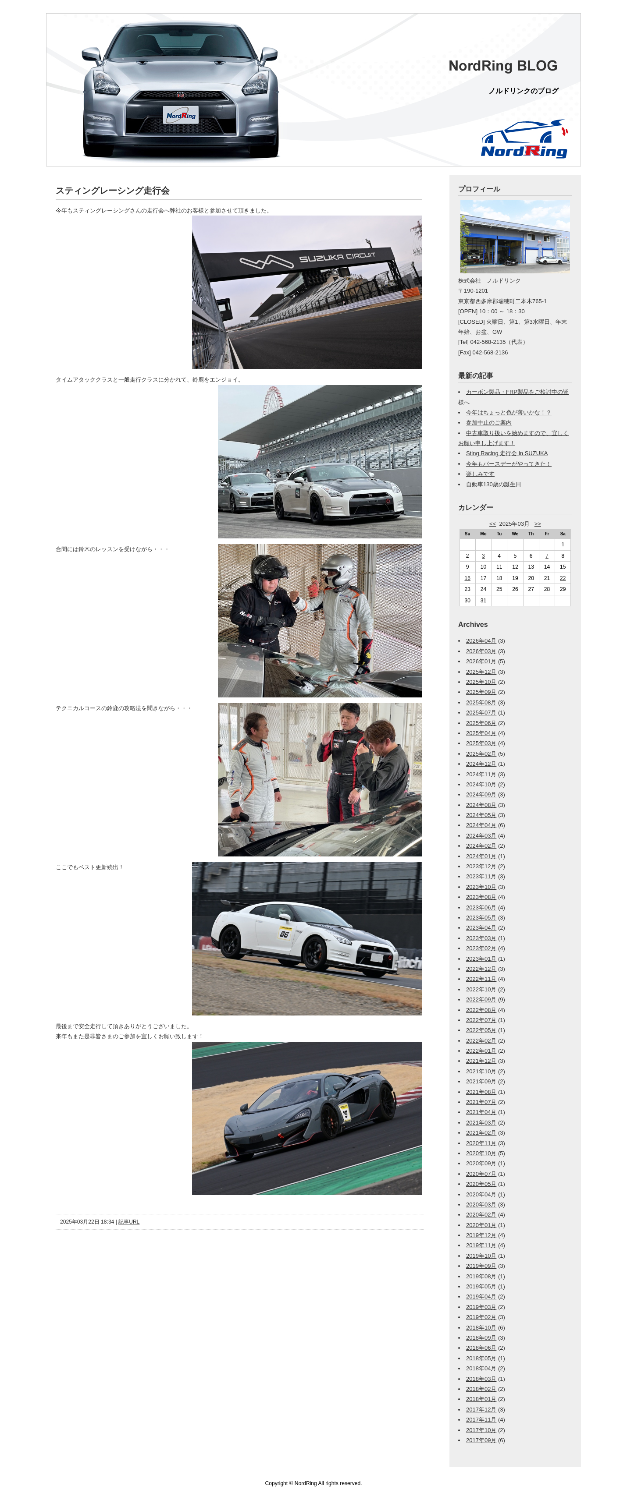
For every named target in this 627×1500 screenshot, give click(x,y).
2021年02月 (481, 1132)
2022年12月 (481, 969)
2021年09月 (481, 1081)
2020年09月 (481, 1163)
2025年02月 (481, 753)
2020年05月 (481, 1184)
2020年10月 (481, 1153)
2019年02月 (481, 1317)
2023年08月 (481, 897)
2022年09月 (481, 999)
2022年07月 (481, 1020)
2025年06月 (481, 723)
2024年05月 (481, 815)
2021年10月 (481, 1071)
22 (563, 578)
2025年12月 (481, 672)
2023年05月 (481, 917)
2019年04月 (481, 1296)
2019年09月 (481, 1266)
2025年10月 (481, 682)
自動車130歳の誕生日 (493, 484)
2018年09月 (481, 1337)
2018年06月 (481, 1347)
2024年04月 (481, 825)
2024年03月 (481, 835)
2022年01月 (481, 1050)
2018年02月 (481, 1389)
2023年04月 (481, 927)
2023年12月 (481, 866)
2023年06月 (481, 907)
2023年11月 (481, 876)
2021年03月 (481, 1122)
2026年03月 (481, 651)
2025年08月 (481, 702)
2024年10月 (481, 784)
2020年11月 (481, 1143)
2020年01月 (481, 1225)
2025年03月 (481, 743)
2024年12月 (481, 764)
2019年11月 (481, 1245)
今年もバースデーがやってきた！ (509, 463)
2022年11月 (481, 979)
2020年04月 (481, 1194)
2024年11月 (481, 774)
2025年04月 (481, 733)
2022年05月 (481, 1030)
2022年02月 (481, 1040)
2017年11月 (481, 1419)
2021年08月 (481, 1092)
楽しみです (480, 474)
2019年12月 (481, 1235)
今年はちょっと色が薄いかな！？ (509, 412)
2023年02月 (481, 948)
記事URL (128, 1222)
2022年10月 (481, 989)
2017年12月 (481, 1409)
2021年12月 (481, 1061)
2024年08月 (481, 805)
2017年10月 (481, 1430)
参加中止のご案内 (489, 422)
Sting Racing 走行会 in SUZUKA (507, 453)
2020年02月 (481, 1214)
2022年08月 (481, 1010)
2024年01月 (481, 856)
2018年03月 (481, 1379)
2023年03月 (481, 938)
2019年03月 (481, 1307)
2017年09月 (481, 1440)
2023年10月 (481, 887)
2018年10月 (481, 1327)
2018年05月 (481, 1358)
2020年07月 (481, 1174)
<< (492, 523)
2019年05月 (481, 1286)
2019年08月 (481, 1276)
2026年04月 (481, 640)
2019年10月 (481, 1255)
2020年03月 (481, 1204)
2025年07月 (481, 712)
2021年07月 (481, 1102)
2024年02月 (481, 845)
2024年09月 (481, 794)
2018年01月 (481, 1399)
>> (537, 523)
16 (467, 578)
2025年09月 (481, 692)
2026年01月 (481, 661)
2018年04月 (481, 1368)
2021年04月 (481, 1112)
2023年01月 (481, 958)
